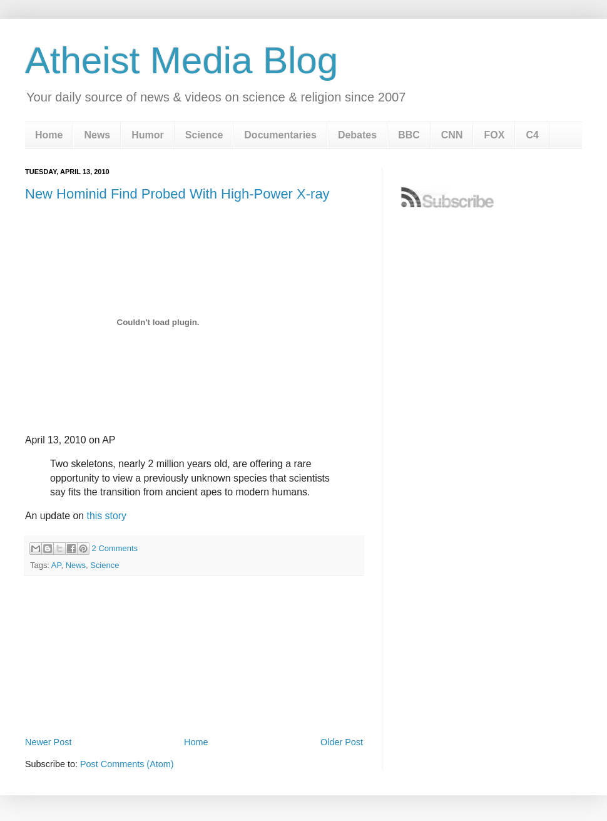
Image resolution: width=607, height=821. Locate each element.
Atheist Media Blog (181, 60)
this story (106, 515)
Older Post (341, 742)
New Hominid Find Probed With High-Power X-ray (177, 194)
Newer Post (48, 742)
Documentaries (280, 135)
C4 (532, 135)
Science (204, 135)
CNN (452, 135)
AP (56, 565)
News (97, 135)
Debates (357, 135)
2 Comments (115, 548)
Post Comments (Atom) (127, 764)
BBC (409, 135)
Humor (147, 135)
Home (49, 135)
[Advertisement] (194, 699)
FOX (494, 135)
